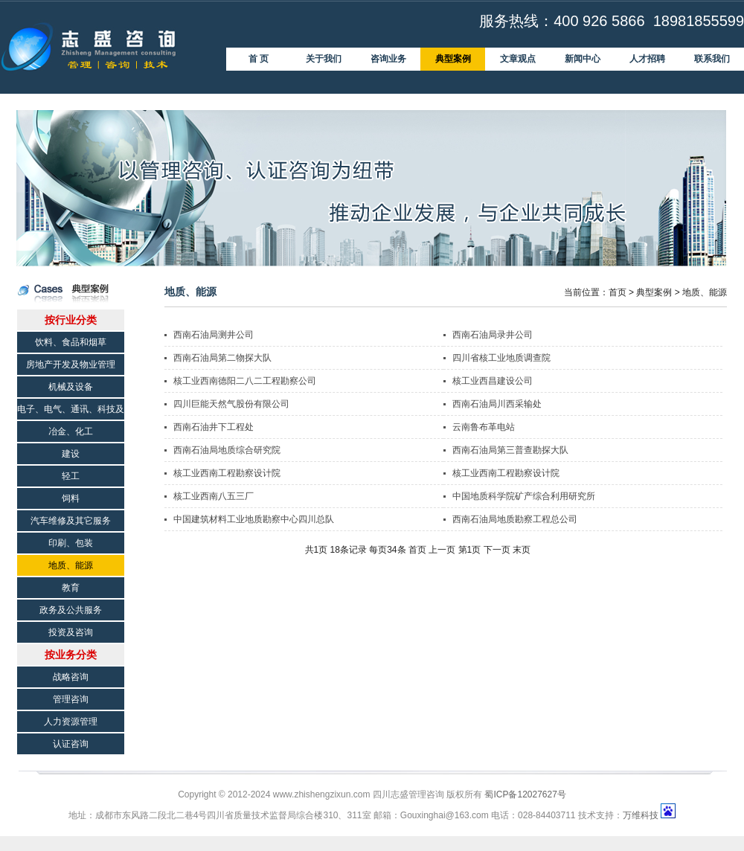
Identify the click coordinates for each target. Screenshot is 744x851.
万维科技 (640, 815)
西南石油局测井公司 (213, 335)
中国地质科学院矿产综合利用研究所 (523, 496)
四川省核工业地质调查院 (501, 358)
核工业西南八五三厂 (213, 496)
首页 (617, 292)
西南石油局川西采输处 (497, 404)
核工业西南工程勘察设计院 (226, 473)
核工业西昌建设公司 (492, 381)
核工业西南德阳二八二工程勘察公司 (244, 381)
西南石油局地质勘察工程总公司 (514, 519)
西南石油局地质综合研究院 (226, 450)
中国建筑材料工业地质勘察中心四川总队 (253, 519)
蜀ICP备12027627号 (524, 794)
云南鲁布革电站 (483, 427)
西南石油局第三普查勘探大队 (510, 450)
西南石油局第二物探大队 (222, 358)
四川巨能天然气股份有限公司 (231, 404)
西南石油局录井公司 (492, 335)
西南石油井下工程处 (213, 427)
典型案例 (654, 292)
